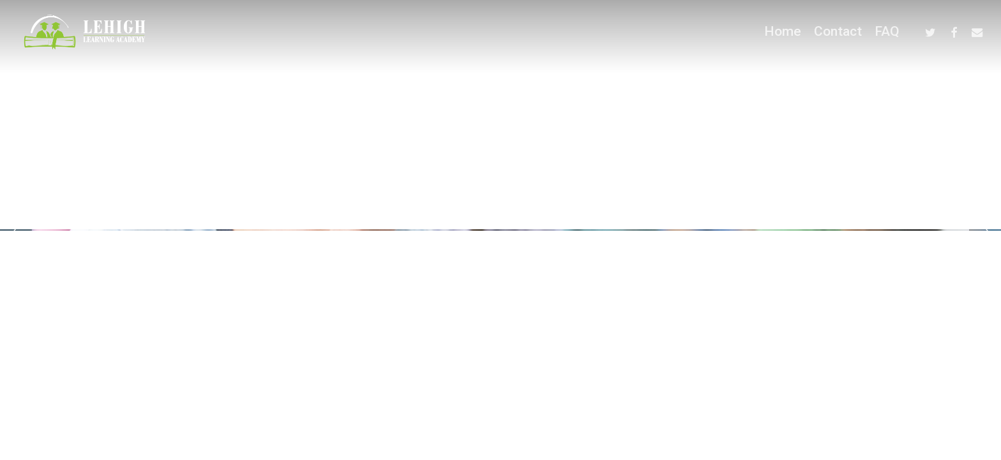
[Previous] (16, 232)
